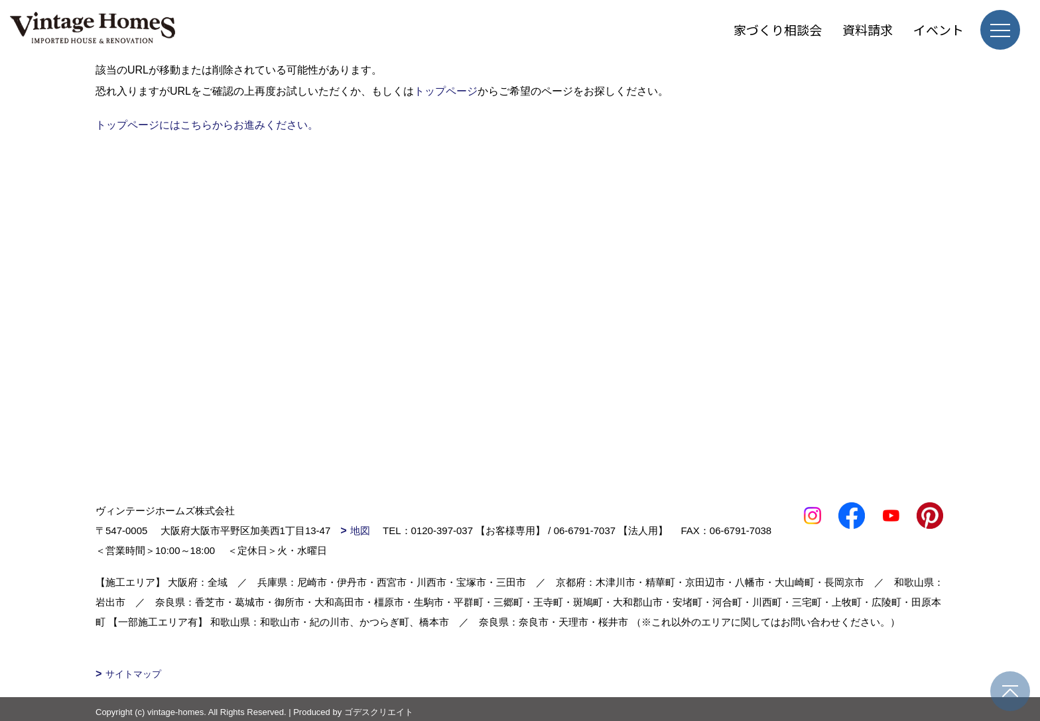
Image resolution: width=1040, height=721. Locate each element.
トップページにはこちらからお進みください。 (207, 125)
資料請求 (867, 29)
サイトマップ (133, 674)
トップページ (446, 91)
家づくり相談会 (778, 29)
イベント (938, 29)
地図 (360, 530)
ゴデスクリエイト (378, 712)
